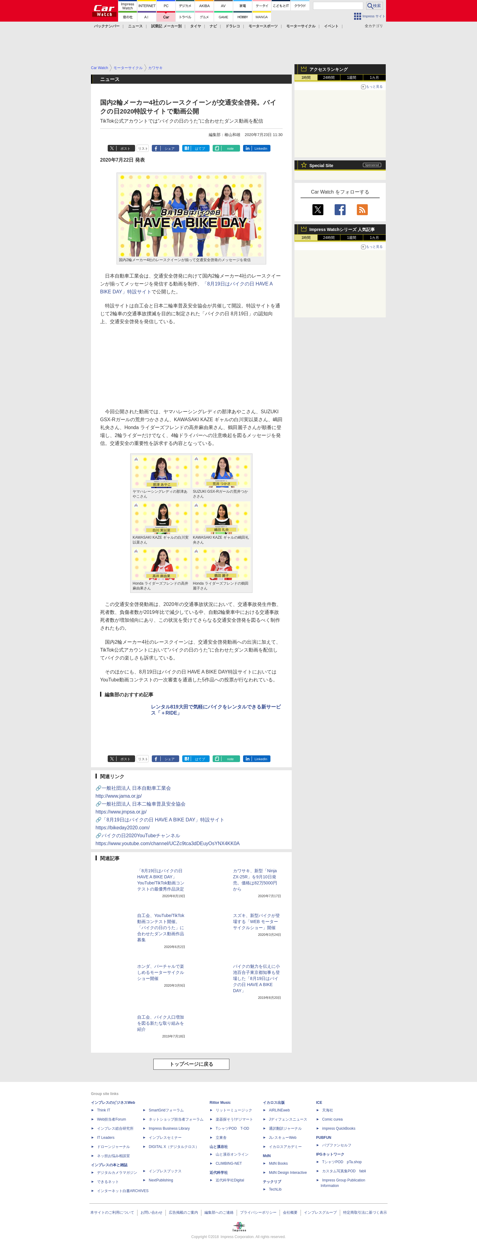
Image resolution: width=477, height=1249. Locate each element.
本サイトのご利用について (112, 1212)
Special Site (321, 165)
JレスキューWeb (282, 1137)
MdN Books (278, 1163)
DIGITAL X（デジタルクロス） (174, 1147)
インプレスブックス (165, 1171)
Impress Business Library (169, 1128)
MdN (267, 1156)
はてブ (200, 148)
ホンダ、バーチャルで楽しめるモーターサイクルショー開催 (160, 972)
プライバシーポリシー (258, 1212)
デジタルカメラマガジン (117, 1172)
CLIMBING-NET (229, 1163)
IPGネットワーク (330, 1154)
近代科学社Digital (230, 1180)
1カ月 (374, 77)
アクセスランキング (328, 69)
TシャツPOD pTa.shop (342, 1162)
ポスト (125, 148)
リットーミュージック (234, 1110)
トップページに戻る (191, 1064)
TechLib (275, 1189)
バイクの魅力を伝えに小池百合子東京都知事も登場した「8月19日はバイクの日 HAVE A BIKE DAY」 (256, 978)
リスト (143, 148)
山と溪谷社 (219, 1147)
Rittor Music (220, 1102)
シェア (170, 148)
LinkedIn (261, 148)
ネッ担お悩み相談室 (113, 1156)
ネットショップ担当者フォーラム (176, 1119)
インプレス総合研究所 (115, 1128)
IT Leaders (105, 1137)
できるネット (108, 1182)
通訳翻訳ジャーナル (285, 1128)
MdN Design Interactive (288, 1172)
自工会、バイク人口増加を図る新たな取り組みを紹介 (160, 1023)
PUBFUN (323, 1137)
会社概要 (290, 1212)
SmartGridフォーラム (166, 1110)
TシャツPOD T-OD (232, 1128)
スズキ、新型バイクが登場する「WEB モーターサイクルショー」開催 (256, 921)
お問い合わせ (151, 1212)
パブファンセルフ (336, 1145)
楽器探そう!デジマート (234, 1119)
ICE (319, 1102)
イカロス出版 (274, 1102)
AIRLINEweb (279, 1110)
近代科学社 (219, 1172)
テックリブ (272, 1182)
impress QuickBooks (338, 1128)
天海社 (327, 1110)
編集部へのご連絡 (219, 1212)
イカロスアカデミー (285, 1147)
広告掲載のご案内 (183, 1212)
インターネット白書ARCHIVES (122, 1191)
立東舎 (221, 1137)
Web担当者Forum (111, 1119)
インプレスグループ (320, 1212)
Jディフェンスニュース (288, 1119)
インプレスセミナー (165, 1137)
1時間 (306, 77)
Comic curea (332, 1119)
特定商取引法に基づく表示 (365, 1212)
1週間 (352, 77)
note (230, 148)
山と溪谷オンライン (232, 1154)
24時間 (328, 77)
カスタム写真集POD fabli (344, 1171)
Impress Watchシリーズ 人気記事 (342, 229)
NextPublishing (161, 1180)
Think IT (103, 1110)
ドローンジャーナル (113, 1147)
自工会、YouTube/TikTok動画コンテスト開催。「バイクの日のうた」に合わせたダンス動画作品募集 (160, 927)
